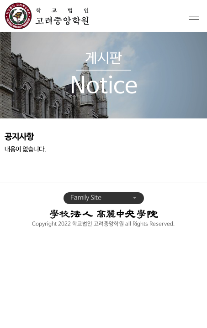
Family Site (103, 198)
